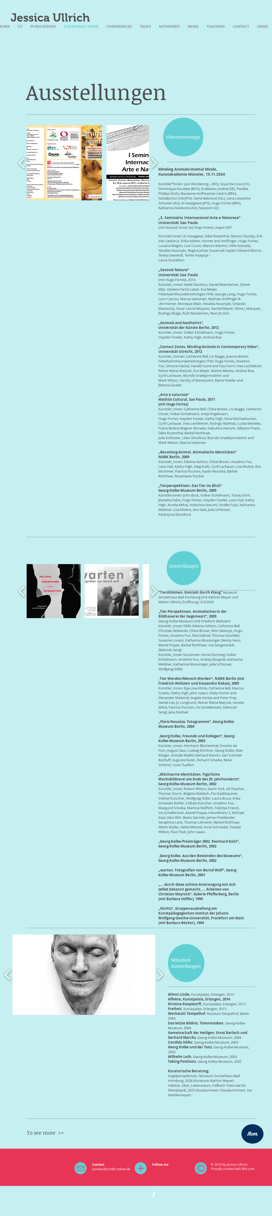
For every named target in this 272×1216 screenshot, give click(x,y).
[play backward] (22, 162)
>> (61, 1132)
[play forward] (154, 162)
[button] (64, 162)
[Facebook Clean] (153, 1195)
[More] (252, 1134)
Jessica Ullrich (50, 17)
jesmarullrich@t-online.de (111, 1169)
